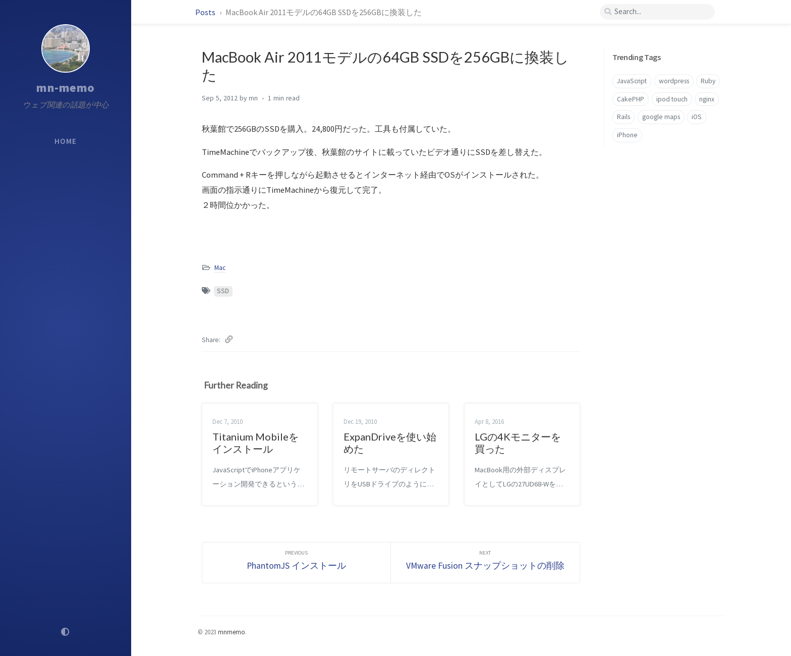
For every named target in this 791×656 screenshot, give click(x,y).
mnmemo (231, 632)
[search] (657, 12)
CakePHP (630, 99)
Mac (219, 267)
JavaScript (632, 81)
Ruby (708, 81)
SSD (223, 291)
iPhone (627, 135)
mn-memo (65, 87)
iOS (697, 117)
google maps (661, 117)
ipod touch (672, 99)
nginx (706, 99)
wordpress (674, 81)
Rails (623, 117)
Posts (206, 12)
